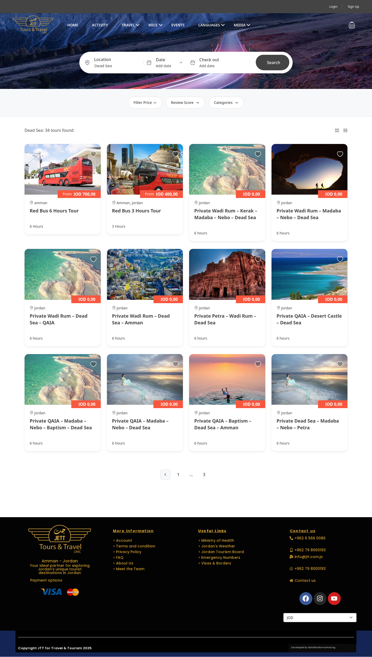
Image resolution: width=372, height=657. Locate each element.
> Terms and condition (134, 546)
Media (242, 24)
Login (333, 6)
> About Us (123, 563)
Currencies (292, 607)
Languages (211, 24)
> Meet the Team (128, 568)
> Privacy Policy (127, 551)
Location (102, 59)
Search (273, 62)
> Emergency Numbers (219, 557)
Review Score (185, 102)
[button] (351, 25)
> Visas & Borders (214, 563)
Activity (100, 24)
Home (72, 24)
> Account (122, 540)
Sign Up (353, 6)
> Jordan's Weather (216, 546)
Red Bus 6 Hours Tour (54, 211)
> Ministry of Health (216, 540)
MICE (156, 24)
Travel (131, 24)
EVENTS (177, 24)
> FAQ (118, 557)
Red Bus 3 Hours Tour (136, 211)
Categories (226, 102)
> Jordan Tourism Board (221, 551)
